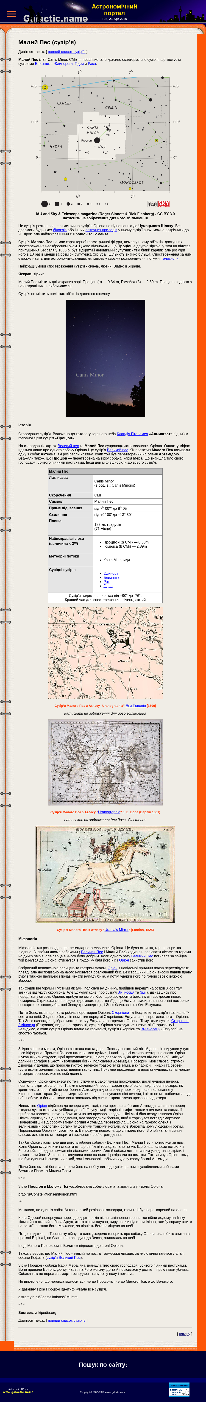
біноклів (60, 230)
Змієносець (150, 1029)
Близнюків (43, 64)
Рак (106, 582)
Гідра (107, 586)
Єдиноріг (111, 573)
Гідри (79, 64)
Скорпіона (120, 1013)
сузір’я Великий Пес (64, 1258)
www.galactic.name (18, 1392)
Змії (143, 992)
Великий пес (68, 446)
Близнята (111, 578)
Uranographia (109, 812)
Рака (92, 64)
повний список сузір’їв (67, 52)
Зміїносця (126, 992)
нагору (184, 1334)
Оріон (124, 960)
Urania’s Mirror (117, 930)
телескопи (169, 258)
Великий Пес (92, 952)
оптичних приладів (101, 230)
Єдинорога (63, 64)
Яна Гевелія (135, 706)
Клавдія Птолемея (132, 434)
